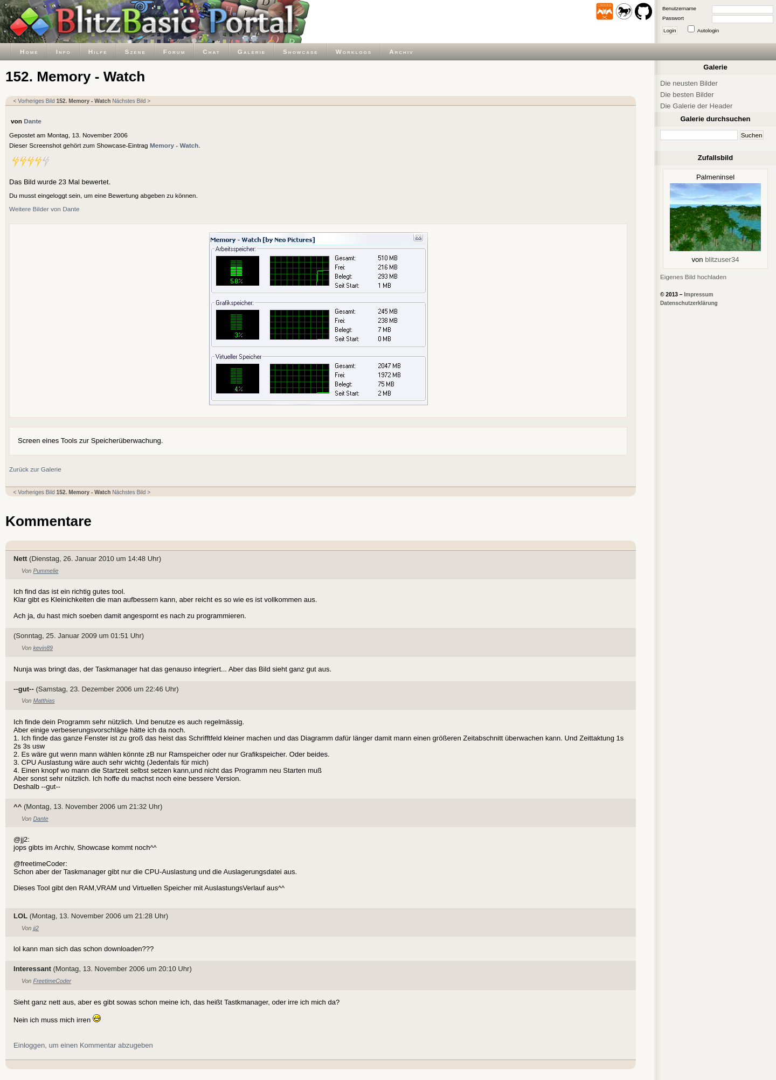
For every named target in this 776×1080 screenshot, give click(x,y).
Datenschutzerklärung (689, 303)
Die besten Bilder (687, 95)
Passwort (673, 18)
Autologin (708, 30)
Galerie (252, 51)
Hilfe (98, 51)
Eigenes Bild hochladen (693, 276)
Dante (32, 120)
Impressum (698, 294)
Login (669, 30)
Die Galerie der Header (696, 106)
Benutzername (679, 8)
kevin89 (43, 648)
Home (29, 51)
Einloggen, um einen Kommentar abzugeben (83, 1045)
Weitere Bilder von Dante (44, 208)
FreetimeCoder (52, 981)
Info (63, 51)
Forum (174, 51)
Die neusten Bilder (689, 83)
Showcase (300, 51)
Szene (135, 51)
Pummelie (45, 570)
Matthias (43, 700)
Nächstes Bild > (131, 101)
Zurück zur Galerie (35, 469)
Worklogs (354, 51)
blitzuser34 (722, 259)
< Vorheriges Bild (34, 101)
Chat (211, 51)
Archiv (401, 51)
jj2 (36, 928)
